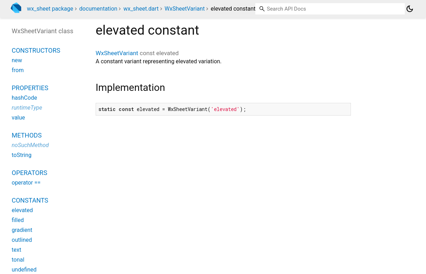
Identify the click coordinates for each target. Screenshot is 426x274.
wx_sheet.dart (140, 8)
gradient (22, 230)
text (16, 249)
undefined (24, 269)
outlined (22, 240)
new (17, 60)
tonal (18, 259)
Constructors (36, 50)
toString (22, 155)
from (18, 70)
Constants (30, 200)
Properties (30, 88)
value (18, 117)
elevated (22, 210)
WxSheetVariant (185, 8)
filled (18, 220)
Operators (29, 172)
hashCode (24, 97)
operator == (26, 182)
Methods (27, 135)
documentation (98, 8)
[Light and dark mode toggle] (409, 8)
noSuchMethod (30, 145)
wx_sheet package (50, 8)
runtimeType (27, 107)
